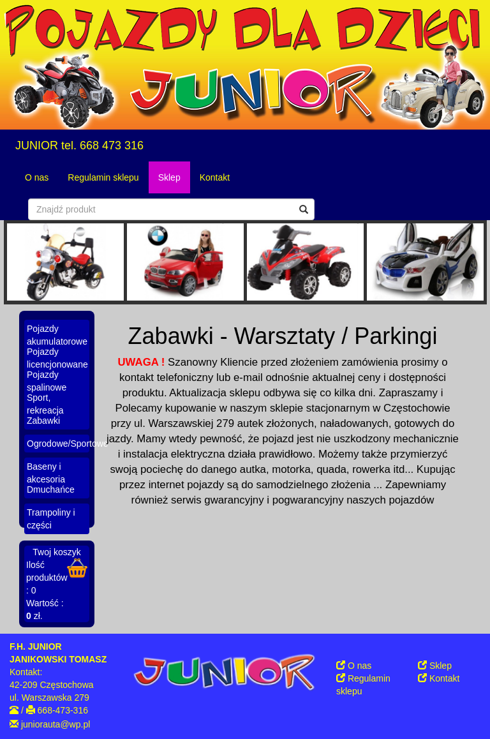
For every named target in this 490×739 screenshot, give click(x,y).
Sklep (169, 177)
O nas (36, 177)
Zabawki (43, 420)
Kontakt (215, 177)
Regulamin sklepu (103, 177)
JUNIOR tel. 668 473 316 (79, 145)
